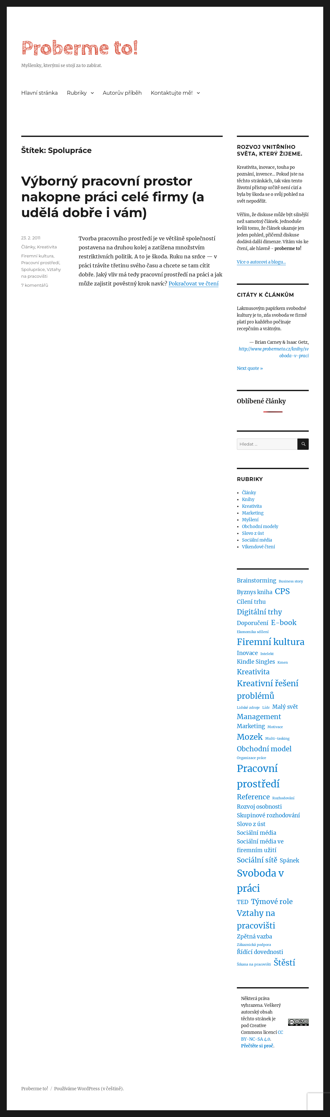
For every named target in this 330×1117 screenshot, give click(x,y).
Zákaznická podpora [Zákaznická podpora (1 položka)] (254, 945)
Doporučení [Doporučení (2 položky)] (252, 623)
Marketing (253, 513)
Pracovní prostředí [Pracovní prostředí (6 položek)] (258, 776)
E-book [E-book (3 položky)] (283, 622)
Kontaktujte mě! (172, 93)
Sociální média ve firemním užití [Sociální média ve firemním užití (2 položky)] (260, 846)
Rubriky (77, 93)
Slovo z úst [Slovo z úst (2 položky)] (251, 824)
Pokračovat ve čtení (193, 283)
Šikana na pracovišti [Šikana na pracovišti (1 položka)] (254, 964)
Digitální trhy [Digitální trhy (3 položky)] (259, 612)
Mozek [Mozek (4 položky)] (250, 737)
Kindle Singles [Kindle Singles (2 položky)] (256, 661)
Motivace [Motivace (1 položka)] (275, 727)
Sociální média (257, 540)
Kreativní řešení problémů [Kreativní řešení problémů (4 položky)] (267, 690)
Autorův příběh (122, 93)
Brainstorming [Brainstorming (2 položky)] (256, 580)
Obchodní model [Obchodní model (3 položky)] (264, 749)
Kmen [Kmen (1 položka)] (282, 662)
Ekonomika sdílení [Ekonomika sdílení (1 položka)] (253, 632)
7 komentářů (34, 285)
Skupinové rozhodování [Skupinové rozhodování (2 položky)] (268, 815)
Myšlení (250, 520)
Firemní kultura (37, 255)
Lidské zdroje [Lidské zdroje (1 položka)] (248, 708)
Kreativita (47, 246)
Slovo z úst (253, 533)
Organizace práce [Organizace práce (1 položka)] (251, 758)
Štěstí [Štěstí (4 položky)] (284, 963)
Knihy (248, 499)
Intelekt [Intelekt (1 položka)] (267, 654)
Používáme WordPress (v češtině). (89, 1089)
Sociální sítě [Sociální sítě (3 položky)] (257, 860)
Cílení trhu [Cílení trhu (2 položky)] (251, 601)
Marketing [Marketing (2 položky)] (251, 726)
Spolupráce (33, 269)
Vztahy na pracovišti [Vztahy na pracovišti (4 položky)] (256, 919)
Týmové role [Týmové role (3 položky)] (272, 901)
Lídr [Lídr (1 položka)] (266, 708)
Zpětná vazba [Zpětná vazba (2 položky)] (254, 936)
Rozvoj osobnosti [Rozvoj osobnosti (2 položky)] (259, 806)
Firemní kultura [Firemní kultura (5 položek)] (271, 641)
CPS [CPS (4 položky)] (282, 591)
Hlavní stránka (39, 93)
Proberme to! (79, 48)
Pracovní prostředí (40, 262)
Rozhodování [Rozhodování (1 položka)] (283, 798)
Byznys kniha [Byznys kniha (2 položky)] (254, 592)
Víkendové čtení (258, 547)
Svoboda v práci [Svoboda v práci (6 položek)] (260, 880)
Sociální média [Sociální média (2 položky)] (256, 832)
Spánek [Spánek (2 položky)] (289, 860)
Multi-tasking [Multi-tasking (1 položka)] (277, 739)
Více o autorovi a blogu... (261, 262)
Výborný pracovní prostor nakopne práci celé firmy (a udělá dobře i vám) (112, 196)
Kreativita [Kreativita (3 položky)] (253, 672)
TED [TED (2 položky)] (242, 902)
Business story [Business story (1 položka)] (291, 581)
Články (28, 246)
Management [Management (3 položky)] (259, 716)
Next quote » (250, 368)
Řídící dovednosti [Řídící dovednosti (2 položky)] (260, 952)
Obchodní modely (260, 526)
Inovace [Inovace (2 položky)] (247, 653)
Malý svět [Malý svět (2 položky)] (285, 706)
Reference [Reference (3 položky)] (253, 797)
